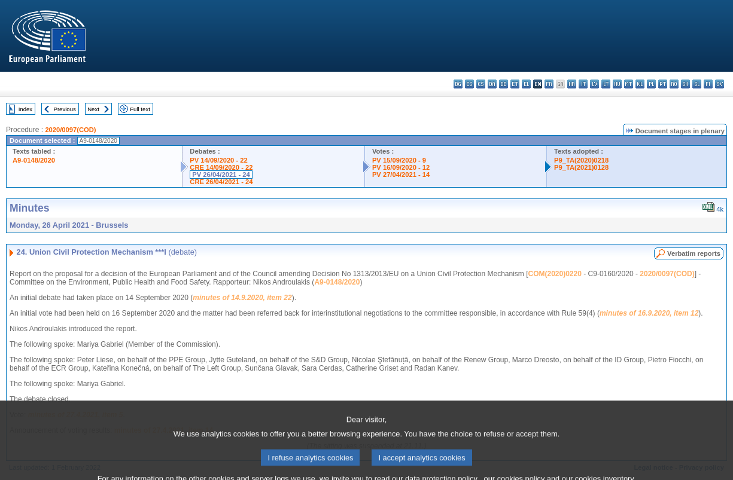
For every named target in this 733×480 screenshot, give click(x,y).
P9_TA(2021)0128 (581, 167)
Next (93, 109)
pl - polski (651, 84)
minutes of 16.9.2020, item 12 (649, 313)
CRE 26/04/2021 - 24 (221, 181)
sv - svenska (719, 84)
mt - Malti (628, 84)
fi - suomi (708, 84)
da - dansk (492, 84)
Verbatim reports (693, 253)
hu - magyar (617, 84)
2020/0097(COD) (70, 129)
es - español (469, 84)
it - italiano (583, 84)
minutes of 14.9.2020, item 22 (242, 297)
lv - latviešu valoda (594, 84)
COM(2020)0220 (555, 274)
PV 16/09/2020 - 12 (401, 167)
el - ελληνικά (526, 84)
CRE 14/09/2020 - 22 (221, 167)
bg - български (458, 84)
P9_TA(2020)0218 (581, 160)
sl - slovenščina (696, 84)
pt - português (662, 84)
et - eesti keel (514, 84)
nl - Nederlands (639, 84)
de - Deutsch (503, 84)
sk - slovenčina (685, 84)
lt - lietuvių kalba (605, 84)
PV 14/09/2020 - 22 (218, 160)
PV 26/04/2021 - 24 (221, 174)
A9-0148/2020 (34, 160)
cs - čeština (480, 84)
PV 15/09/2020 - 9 (399, 160)
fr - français (549, 84)
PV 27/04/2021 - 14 (401, 174)
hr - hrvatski (571, 84)
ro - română (674, 84)
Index (25, 109)
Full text (140, 109)
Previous (65, 109)
